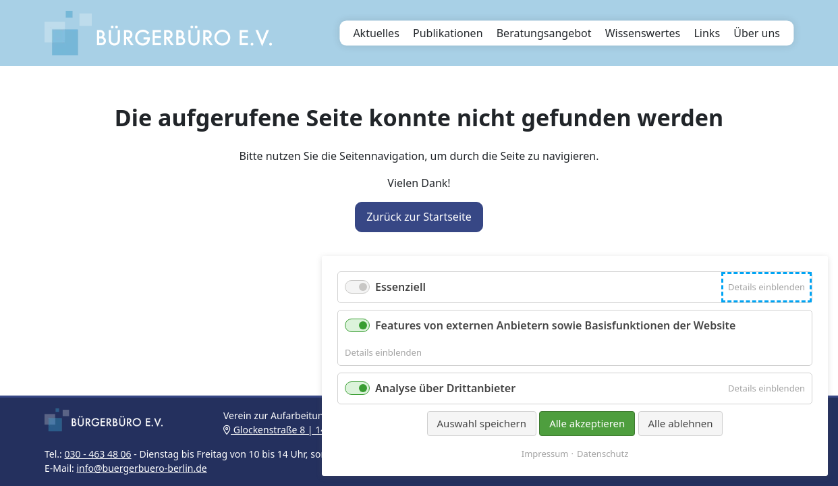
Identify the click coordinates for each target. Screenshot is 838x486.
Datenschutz (602, 454)
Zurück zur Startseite (419, 216)
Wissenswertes (643, 33)
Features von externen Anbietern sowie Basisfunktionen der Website (555, 325)
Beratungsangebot (544, 33)
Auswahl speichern (481, 423)
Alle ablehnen (680, 423)
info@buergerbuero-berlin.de (141, 468)
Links (707, 33)
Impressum (545, 454)
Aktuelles (376, 33)
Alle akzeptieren (587, 423)
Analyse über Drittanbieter (445, 388)
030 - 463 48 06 (97, 454)
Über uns (756, 33)
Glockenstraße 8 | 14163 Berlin (296, 429)
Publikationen (448, 33)
